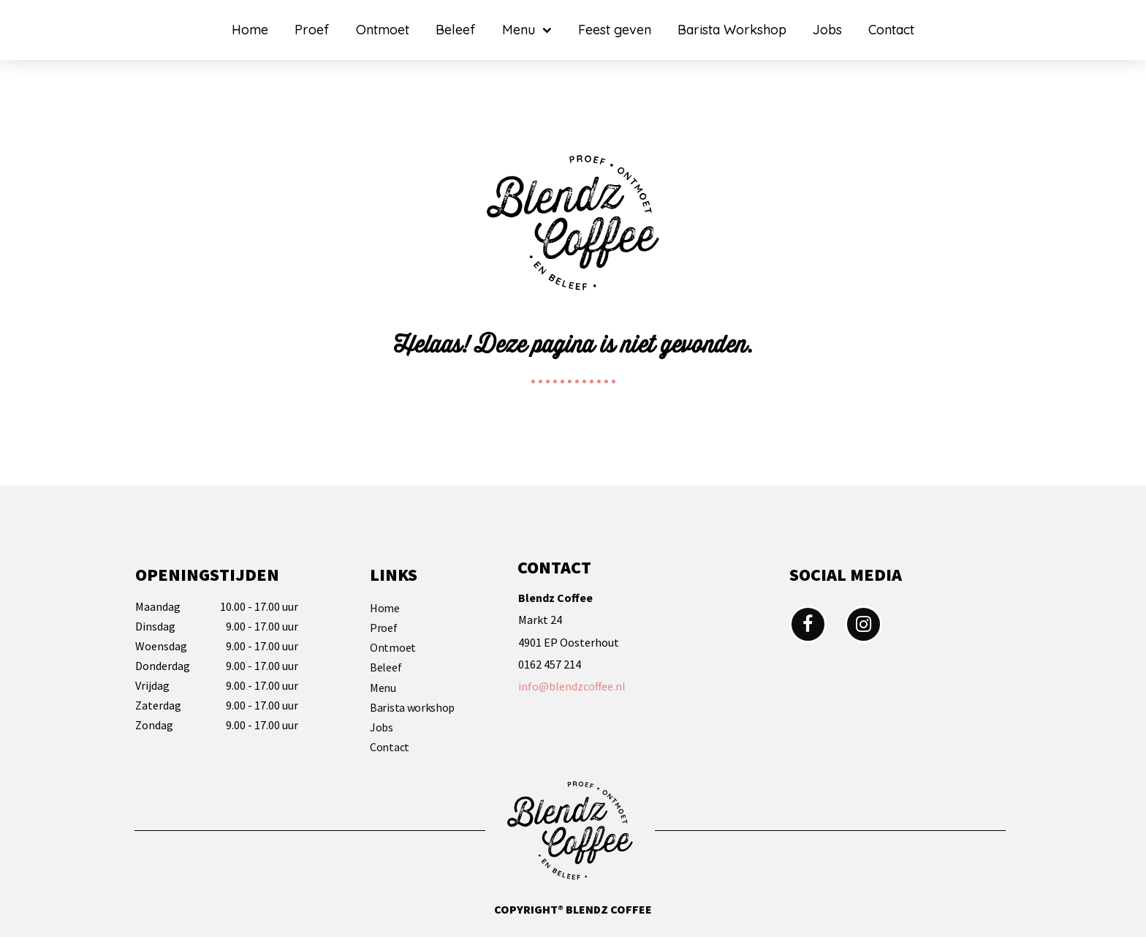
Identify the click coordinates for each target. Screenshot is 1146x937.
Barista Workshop (732, 29)
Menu (527, 30)
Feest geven (614, 29)
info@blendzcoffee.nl (572, 686)
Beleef (456, 29)
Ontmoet (382, 29)
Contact (891, 29)
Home (250, 29)
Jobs (827, 29)
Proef (312, 29)
